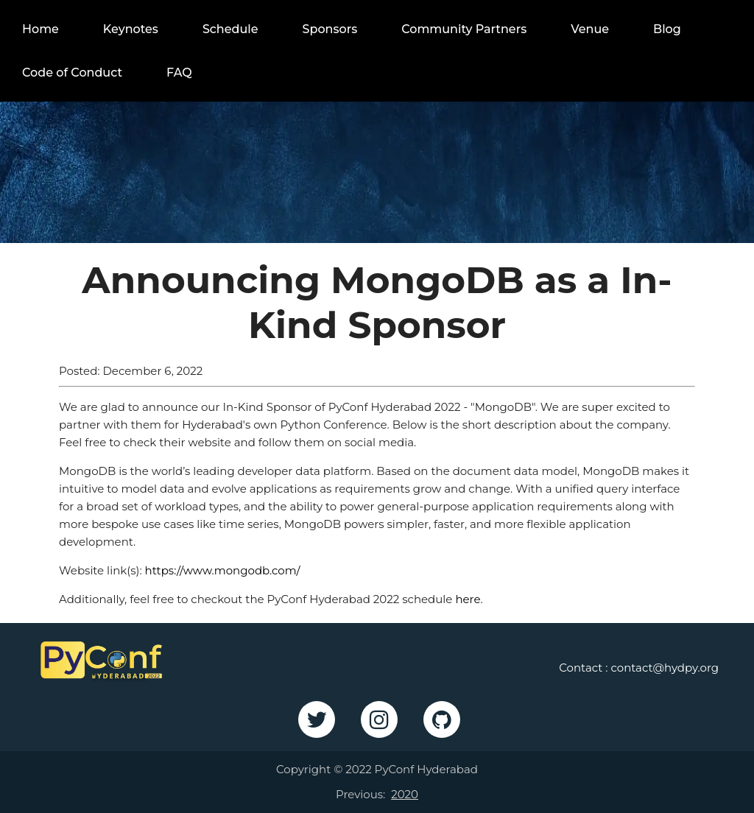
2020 (404, 794)
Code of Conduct (72, 73)
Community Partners (463, 29)
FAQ (179, 73)
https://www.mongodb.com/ (222, 570)
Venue (590, 29)
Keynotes (130, 29)
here (467, 599)
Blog (667, 29)
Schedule (230, 29)
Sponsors (330, 29)
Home (40, 29)
